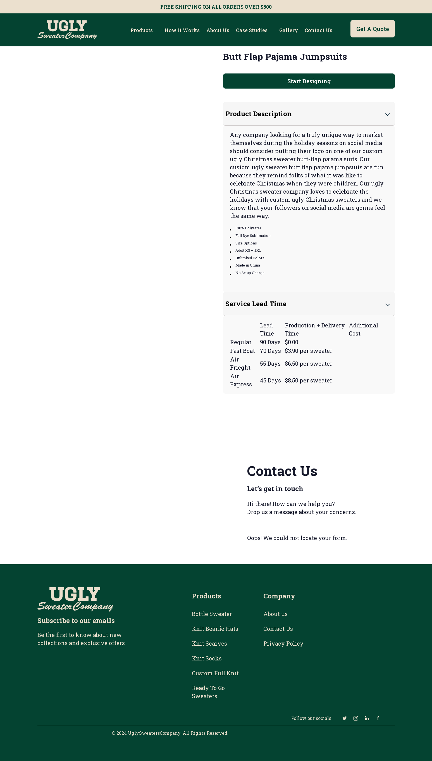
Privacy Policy (283, 643)
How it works (182, 30)
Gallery (288, 30)
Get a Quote (372, 28)
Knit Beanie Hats (215, 628)
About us (217, 30)
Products (141, 30)
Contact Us (318, 30)
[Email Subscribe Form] (88, 681)
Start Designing (309, 81)
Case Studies (252, 30)
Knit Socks (207, 658)
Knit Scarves (209, 643)
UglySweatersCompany (154, 733)
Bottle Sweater (212, 613)
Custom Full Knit (215, 673)
